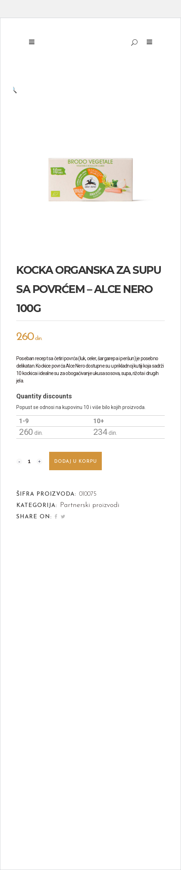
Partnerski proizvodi (89, 505)
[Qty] (29, 461)
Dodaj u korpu (75, 461)
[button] (83, 89)
